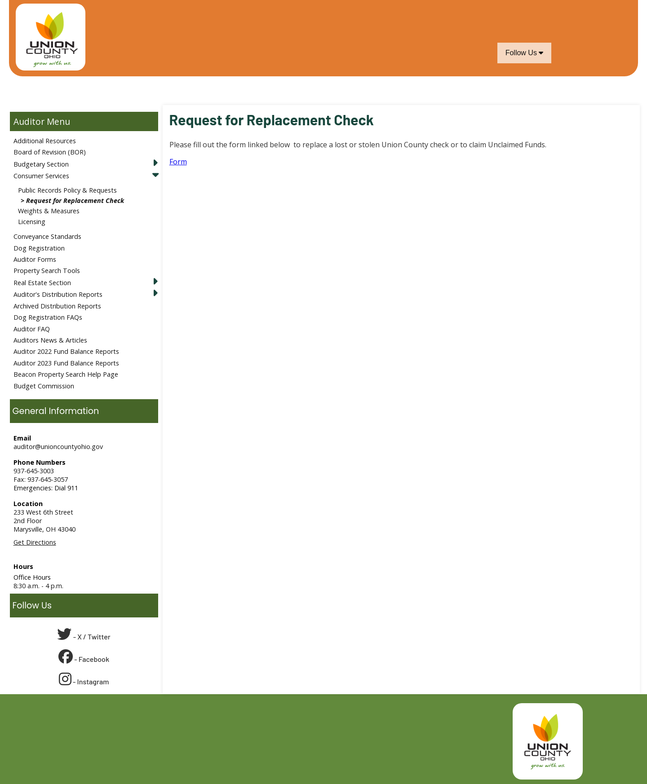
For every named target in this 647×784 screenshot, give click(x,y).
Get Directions (34, 542)
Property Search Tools (46, 270)
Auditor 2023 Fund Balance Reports (66, 363)
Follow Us (524, 53)
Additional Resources (44, 141)
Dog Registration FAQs (47, 317)
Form (178, 162)
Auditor (28, 121)
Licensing (31, 221)
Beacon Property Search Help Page (65, 374)
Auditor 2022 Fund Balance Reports (66, 351)
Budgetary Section (41, 164)
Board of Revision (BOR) (49, 152)
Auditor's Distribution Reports (57, 294)
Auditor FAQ (31, 329)
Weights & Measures (49, 211)
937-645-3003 (33, 471)
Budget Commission (43, 386)
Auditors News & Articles (50, 340)
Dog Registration (39, 248)
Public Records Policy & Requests (67, 190)
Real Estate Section (42, 282)
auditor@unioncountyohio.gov (58, 446)
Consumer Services (41, 176)
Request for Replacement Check (75, 200)
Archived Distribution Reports (57, 306)
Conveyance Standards (47, 236)
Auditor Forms (34, 259)
